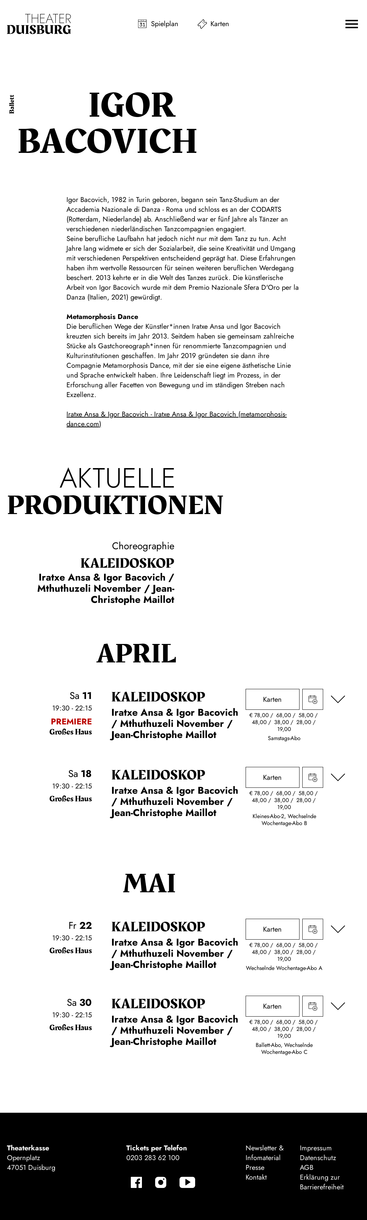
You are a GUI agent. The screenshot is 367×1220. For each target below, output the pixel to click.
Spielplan (164, 24)
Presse (255, 1168)
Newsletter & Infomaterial (265, 1153)
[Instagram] (160, 1182)
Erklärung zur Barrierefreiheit (322, 1182)
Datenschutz (318, 1158)
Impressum (316, 1148)
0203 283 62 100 (152, 1158)
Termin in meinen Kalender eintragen (312, 699)
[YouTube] (187, 1182)
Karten (219, 24)
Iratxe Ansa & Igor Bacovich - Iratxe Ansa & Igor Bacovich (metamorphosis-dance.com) (176, 419)
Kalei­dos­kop (127, 563)
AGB (306, 1168)
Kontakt (256, 1177)
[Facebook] (136, 1182)
